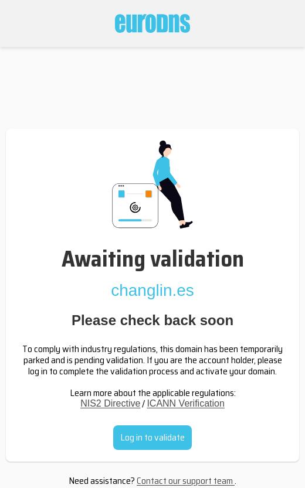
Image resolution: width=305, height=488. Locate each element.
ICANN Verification (186, 403)
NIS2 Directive (110, 403)
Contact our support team (186, 480)
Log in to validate (152, 437)
